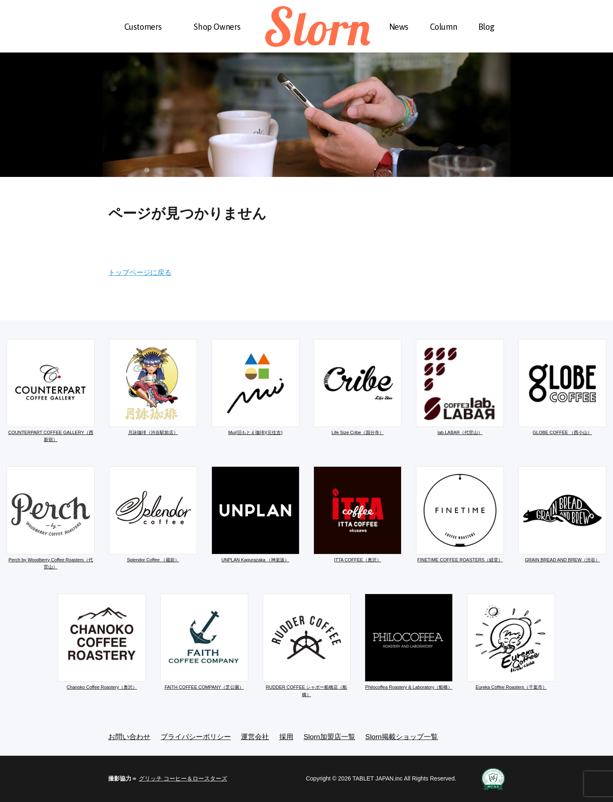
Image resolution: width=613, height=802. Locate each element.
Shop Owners (217, 26)
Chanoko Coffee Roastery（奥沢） (102, 642)
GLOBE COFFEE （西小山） (562, 387)
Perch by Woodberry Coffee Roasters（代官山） (51, 518)
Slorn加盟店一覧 (329, 737)
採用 (286, 737)
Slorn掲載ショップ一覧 (401, 737)
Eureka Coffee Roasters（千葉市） (511, 642)
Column (443, 26)
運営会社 (255, 737)
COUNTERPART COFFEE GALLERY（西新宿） (51, 390)
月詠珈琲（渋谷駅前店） (153, 387)
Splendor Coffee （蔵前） (153, 514)
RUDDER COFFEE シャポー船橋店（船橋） (307, 645)
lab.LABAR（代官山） (460, 387)
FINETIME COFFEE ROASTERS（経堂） (460, 514)
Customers (143, 26)
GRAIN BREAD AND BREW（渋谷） (562, 514)
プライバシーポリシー (196, 737)
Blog (486, 26)
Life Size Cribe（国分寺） (358, 387)
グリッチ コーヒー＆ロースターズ (183, 778)
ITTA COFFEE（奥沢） (358, 514)
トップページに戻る (139, 273)
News (399, 26)
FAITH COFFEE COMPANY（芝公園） (204, 642)
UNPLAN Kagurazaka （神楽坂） (255, 514)
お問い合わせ (129, 737)
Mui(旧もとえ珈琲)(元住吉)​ (255, 387)
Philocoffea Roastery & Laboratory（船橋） (409, 642)
